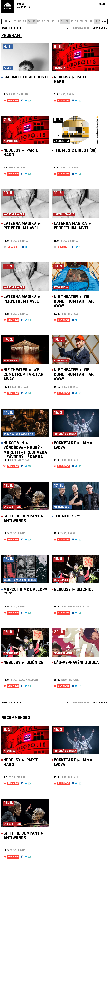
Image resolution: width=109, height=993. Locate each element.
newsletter (89, 922)
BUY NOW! (13, 100)
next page (99, 28)
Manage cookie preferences (12, 955)
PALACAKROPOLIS (23, 6)
